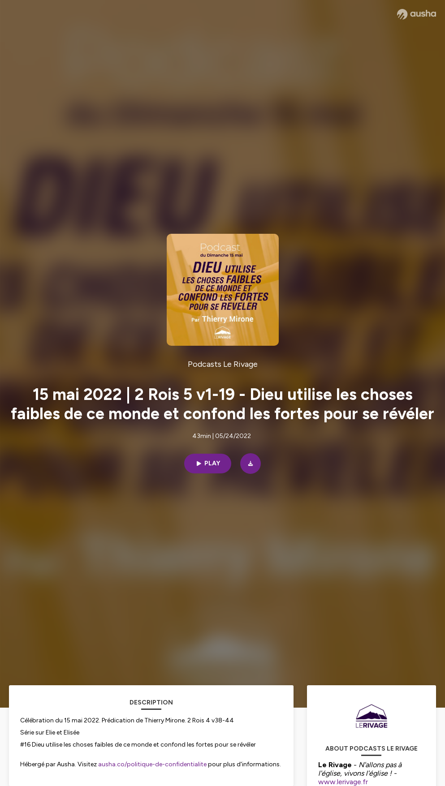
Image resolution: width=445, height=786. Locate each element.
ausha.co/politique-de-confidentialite (152, 764)
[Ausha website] (416, 14)
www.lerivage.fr (344, 781)
